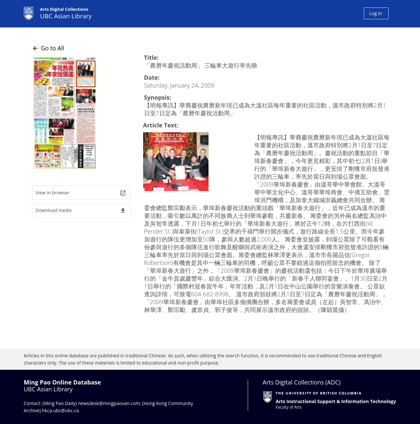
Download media (81, 210)
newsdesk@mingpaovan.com (109, 403)
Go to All (48, 48)
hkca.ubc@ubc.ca (60, 410)
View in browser (81, 192)
